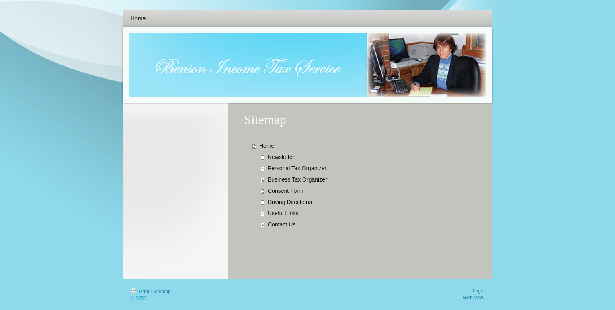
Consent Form (285, 191)
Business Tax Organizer (297, 179)
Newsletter (281, 157)
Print (140, 291)
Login (478, 291)
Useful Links (283, 213)
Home (266, 146)
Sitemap (162, 291)
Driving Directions (290, 202)
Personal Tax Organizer (297, 168)
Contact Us (281, 224)
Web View (473, 297)
